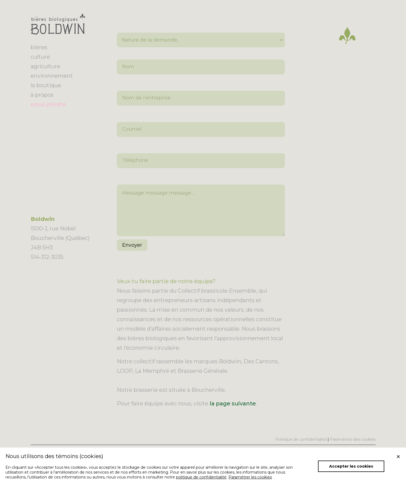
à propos (42, 95)
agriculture (45, 66)
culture (40, 57)
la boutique (46, 85)
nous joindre (48, 104)
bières (39, 47)
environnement (52, 76)
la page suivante (233, 411)
